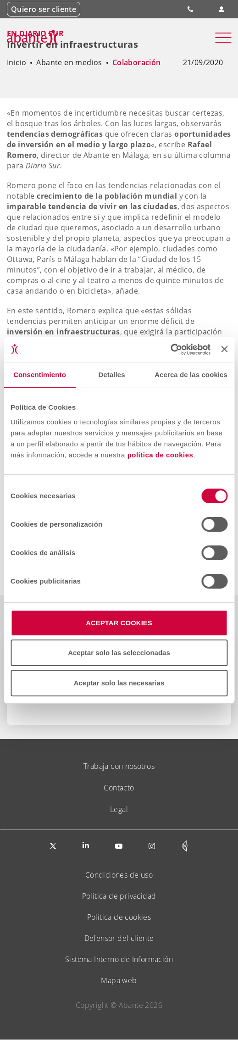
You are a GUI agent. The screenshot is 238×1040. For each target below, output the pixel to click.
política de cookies (160, 455)
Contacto (119, 788)
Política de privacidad (119, 896)
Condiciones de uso (119, 875)
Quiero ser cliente (43, 9)
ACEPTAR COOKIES (119, 623)
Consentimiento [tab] (39, 374)
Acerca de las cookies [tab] (191, 374)
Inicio (16, 62)
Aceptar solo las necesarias (119, 683)
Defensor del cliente (119, 938)
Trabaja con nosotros (119, 766)
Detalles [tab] (111, 374)
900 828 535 (191, 9)
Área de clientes (221, 9)
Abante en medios (69, 62)
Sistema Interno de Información (119, 959)
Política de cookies (119, 917)
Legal (119, 809)
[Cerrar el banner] (224, 349)
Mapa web (119, 980)
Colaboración (136, 62)
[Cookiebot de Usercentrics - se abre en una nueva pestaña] (170, 350)
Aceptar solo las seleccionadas (119, 652)
